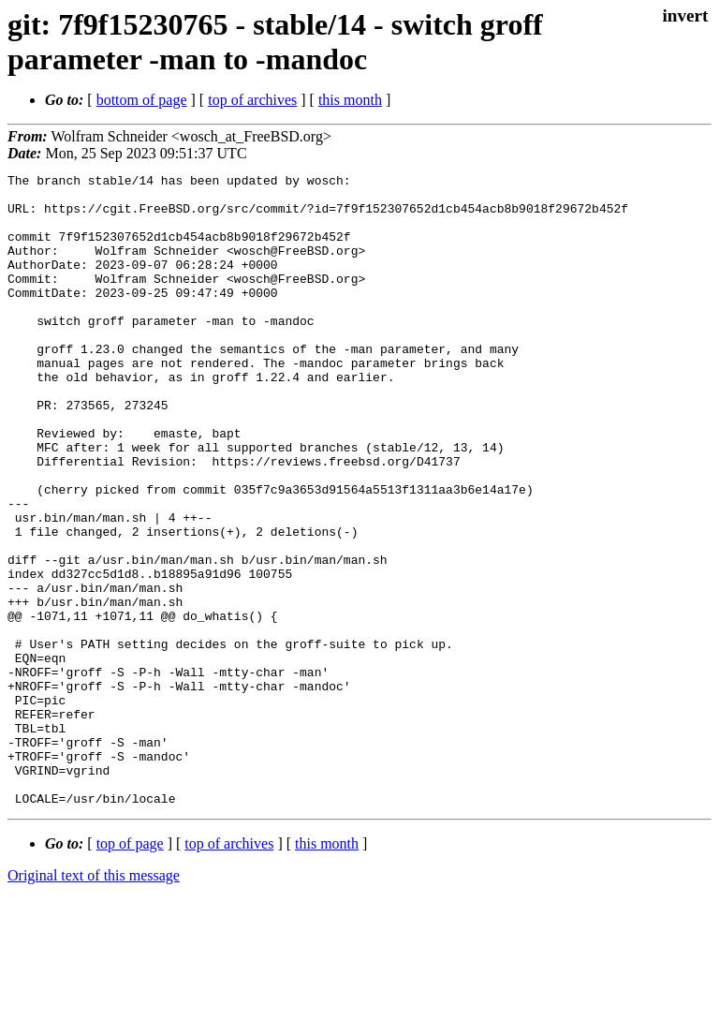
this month (350, 100)
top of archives (252, 100)
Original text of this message (93, 1002)
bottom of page (141, 100)
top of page (130, 970)
